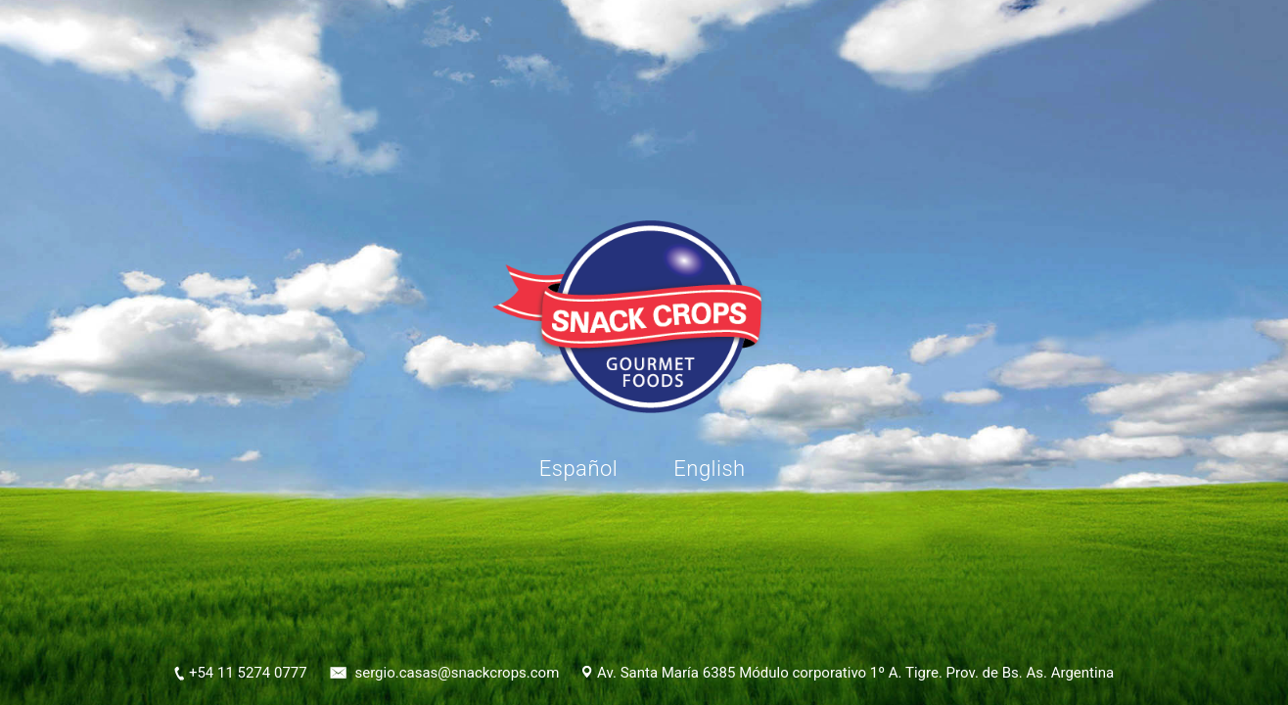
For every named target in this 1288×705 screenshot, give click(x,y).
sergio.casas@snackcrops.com (456, 673)
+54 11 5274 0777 (248, 673)
